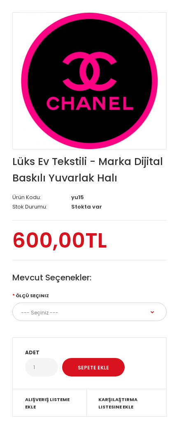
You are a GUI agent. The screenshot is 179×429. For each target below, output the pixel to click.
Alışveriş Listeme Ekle (47, 403)
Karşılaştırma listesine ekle (117, 403)
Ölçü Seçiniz (32, 295)
